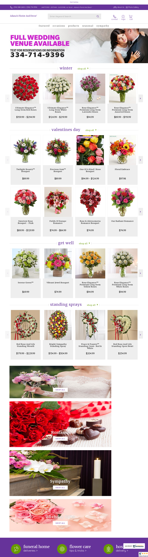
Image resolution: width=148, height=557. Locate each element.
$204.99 (90, 351)
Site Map (133, 555)
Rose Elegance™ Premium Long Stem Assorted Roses (122, 108)
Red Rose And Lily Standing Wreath (26, 343)
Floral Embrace (122, 167)
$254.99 (122, 351)
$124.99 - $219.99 (58, 115)
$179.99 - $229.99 (25, 351)
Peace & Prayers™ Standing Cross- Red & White (90, 344)
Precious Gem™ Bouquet (58, 168)
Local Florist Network (120, 555)
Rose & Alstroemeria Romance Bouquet (90, 220)
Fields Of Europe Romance (58, 220)
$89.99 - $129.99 (25, 228)
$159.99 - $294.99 (25, 115)
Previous (7, 97)
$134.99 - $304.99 (58, 351)
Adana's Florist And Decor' (23, 16)
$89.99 (25, 176)
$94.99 (90, 115)
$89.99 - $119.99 (122, 115)
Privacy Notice (106, 555)
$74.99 (90, 228)
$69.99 (25, 290)
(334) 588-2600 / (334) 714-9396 (25, 7)
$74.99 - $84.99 (58, 228)
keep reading (66, 484)
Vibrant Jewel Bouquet (58, 281)
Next (141, 97)
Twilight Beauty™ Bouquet (25, 168)
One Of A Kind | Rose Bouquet (90, 168)
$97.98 (122, 176)
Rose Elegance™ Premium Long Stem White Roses (122, 283)
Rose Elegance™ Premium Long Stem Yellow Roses (90, 283)
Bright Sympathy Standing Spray (58, 343)
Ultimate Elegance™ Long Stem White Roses (58, 108)
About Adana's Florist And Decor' (24, 480)
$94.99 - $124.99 (90, 176)
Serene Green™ (26, 281)
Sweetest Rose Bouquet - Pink (26, 220)
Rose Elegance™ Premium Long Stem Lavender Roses (90, 108)
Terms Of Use (93, 555)
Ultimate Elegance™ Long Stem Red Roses (26, 107)
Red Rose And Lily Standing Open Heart (122, 343)
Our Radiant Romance (122, 219)
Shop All (81, 67)
